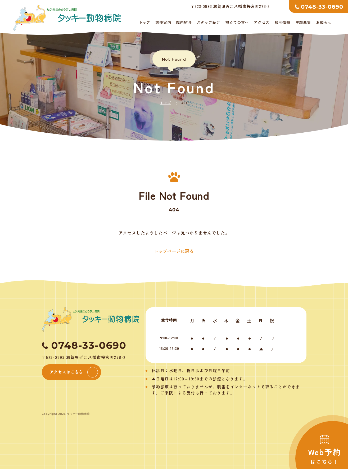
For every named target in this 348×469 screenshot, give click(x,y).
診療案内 (163, 22)
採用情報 (282, 22)
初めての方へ (237, 22)
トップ (144, 22)
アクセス (261, 22)
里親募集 (303, 22)
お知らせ (324, 22)
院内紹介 (184, 22)
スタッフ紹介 (208, 22)
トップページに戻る (174, 251)
